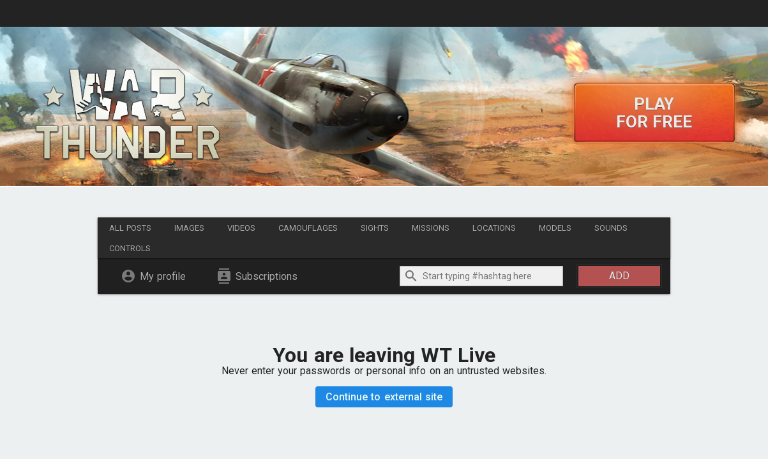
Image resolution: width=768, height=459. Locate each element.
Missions (430, 228)
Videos (241, 228)
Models (555, 228)
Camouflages (308, 228)
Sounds (611, 228)
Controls (130, 248)
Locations (494, 228)
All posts (130, 228)
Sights (375, 228)
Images (189, 228)
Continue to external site (384, 397)
